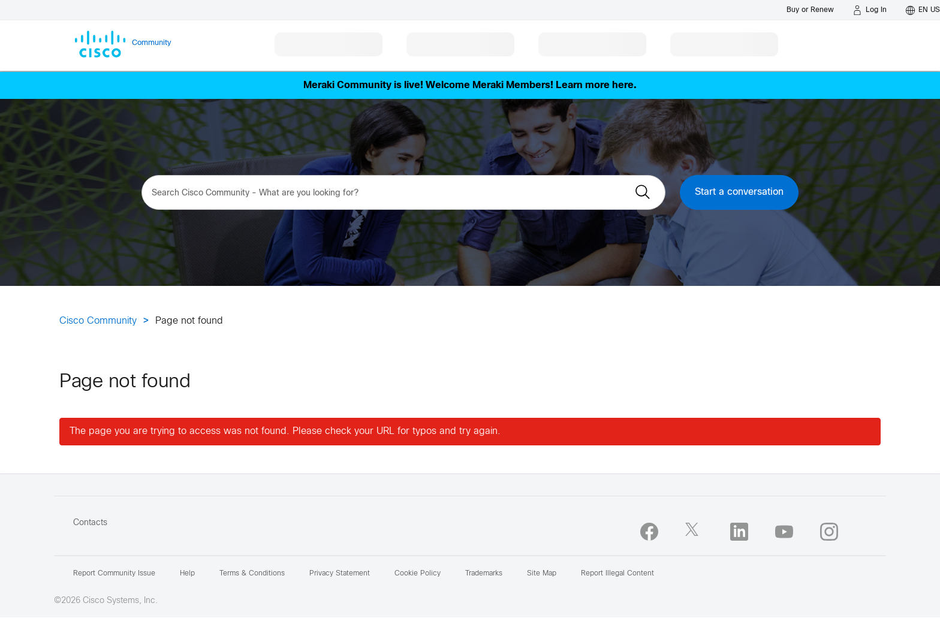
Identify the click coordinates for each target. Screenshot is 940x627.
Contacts (90, 523)
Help (187, 573)
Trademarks (483, 573)
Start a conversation (739, 192)
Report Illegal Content (617, 573)
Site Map (541, 573)
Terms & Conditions (252, 573)
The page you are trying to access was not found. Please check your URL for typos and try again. (285, 431)
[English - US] (923, 10)
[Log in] (870, 10)
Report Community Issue (114, 573)
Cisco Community (98, 320)
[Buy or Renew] (810, 10)
